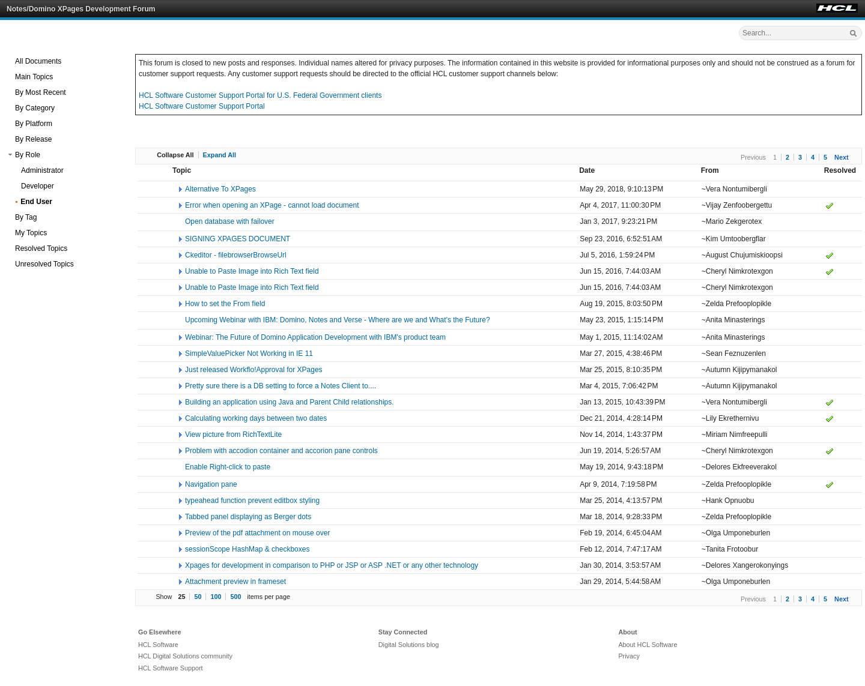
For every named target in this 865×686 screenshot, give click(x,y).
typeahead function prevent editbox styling (252, 500)
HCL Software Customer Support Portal (202, 106)
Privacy (628, 656)
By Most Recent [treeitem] (40, 92)
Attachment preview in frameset (235, 581)
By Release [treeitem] (33, 139)
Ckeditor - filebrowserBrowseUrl (236, 255)
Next (841, 157)
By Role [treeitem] (27, 155)
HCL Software (158, 644)
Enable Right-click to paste (227, 467)
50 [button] (197, 596)
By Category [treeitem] (35, 108)
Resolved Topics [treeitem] (41, 248)
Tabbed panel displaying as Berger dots (248, 517)
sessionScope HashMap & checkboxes (247, 549)
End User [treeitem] (36, 201)
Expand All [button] (219, 154)
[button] (10, 155)
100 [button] (215, 596)
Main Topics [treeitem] (34, 77)
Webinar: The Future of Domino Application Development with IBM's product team (315, 337)
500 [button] (235, 596)
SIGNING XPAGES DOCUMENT (237, 239)
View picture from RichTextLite (233, 434)
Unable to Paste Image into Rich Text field (252, 271)
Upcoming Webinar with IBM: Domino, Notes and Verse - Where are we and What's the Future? (337, 320)
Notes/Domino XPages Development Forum (81, 9)
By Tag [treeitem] (26, 217)
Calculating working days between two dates (256, 418)
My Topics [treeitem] (31, 233)
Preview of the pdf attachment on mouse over (257, 533)
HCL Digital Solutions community (185, 656)
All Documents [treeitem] (38, 61)
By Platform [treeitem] (33, 123)
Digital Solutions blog (408, 644)
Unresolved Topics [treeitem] (44, 264)
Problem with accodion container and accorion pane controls (281, 451)
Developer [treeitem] (37, 186)
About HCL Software (647, 644)
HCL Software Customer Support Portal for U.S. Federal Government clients (260, 95)
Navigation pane (211, 484)
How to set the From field (225, 303)
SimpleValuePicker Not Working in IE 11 (249, 353)
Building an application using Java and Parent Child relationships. (289, 402)
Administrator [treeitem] (42, 170)
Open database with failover (230, 221)
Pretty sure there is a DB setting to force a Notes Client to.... (280, 386)
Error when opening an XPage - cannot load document (272, 205)
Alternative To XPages (220, 189)
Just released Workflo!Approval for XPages (254, 370)
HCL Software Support (170, 668)
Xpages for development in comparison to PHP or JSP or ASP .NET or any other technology (331, 565)
